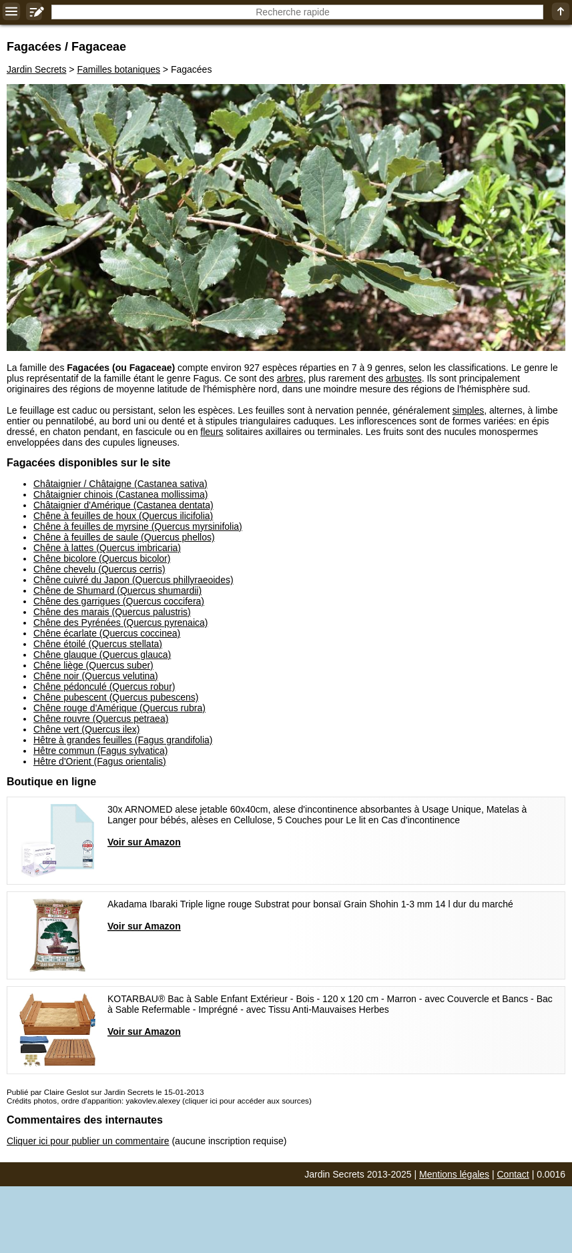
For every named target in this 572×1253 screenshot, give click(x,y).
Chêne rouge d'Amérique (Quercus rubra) (119, 708)
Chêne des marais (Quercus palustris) (112, 611)
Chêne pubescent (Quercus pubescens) (115, 697)
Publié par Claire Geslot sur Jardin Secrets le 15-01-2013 (105, 1092)
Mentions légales (454, 1174)
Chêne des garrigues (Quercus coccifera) (118, 601)
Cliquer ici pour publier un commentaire (88, 1141)
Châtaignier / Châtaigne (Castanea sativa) (120, 483)
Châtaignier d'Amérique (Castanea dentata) (123, 505)
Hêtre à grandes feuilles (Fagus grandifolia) (122, 740)
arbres (290, 378)
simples (468, 410)
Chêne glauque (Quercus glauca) (102, 654)
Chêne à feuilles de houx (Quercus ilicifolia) (123, 515)
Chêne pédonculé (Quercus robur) (104, 686)
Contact (513, 1174)
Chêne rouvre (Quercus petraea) (100, 718)
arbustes (404, 378)
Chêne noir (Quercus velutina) (95, 676)
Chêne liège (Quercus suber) (93, 665)
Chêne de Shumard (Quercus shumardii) (117, 590)
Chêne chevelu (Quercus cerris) (99, 569)
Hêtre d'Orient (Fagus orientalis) (99, 761)
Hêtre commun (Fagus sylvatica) (100, 750)
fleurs (211, 431)
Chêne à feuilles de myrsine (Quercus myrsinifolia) (137, 526)
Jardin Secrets (36, 69)
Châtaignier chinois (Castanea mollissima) (120, 494)
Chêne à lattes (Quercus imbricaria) (107, 547)
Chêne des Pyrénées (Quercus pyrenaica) (120, 622)
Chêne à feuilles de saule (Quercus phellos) (124, 537)
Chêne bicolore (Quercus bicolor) (101, 558)
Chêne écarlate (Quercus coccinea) (106, 633)
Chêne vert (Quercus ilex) (86, 729)
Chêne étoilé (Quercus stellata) (97, 644)
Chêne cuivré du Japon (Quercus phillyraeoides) (133, 579)
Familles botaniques (118, 69)
